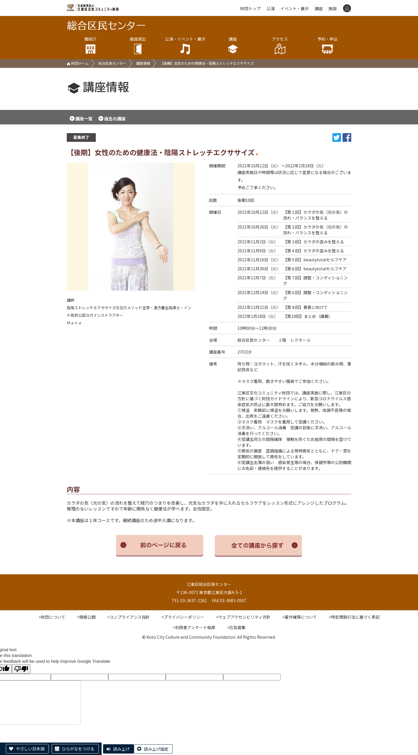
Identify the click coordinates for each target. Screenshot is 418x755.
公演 (270, 8)
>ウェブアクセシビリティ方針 (243, 617)
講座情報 (143, 63)
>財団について (52, 617)
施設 (333, 8)
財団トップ (250, 8)
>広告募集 (236, 627)
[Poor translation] (21, 669)
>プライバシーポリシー (182, 617)
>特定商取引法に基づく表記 (354, 617)
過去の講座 (115, 118)
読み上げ (121, 749)
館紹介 (90, 45)
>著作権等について (299, 617)
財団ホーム (78, 63)
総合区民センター (112, 63)
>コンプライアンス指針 (128, 617)
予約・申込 (327, 45)
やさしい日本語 (30, 749)
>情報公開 (86, 617)
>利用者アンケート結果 (194, 627)
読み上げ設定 (156, 749)
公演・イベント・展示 (185, 45)
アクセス (280, 45)
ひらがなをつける (78, 749)
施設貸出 (137, 45)
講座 (319, 8)
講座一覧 (84, 118)
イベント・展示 (294, 8)
